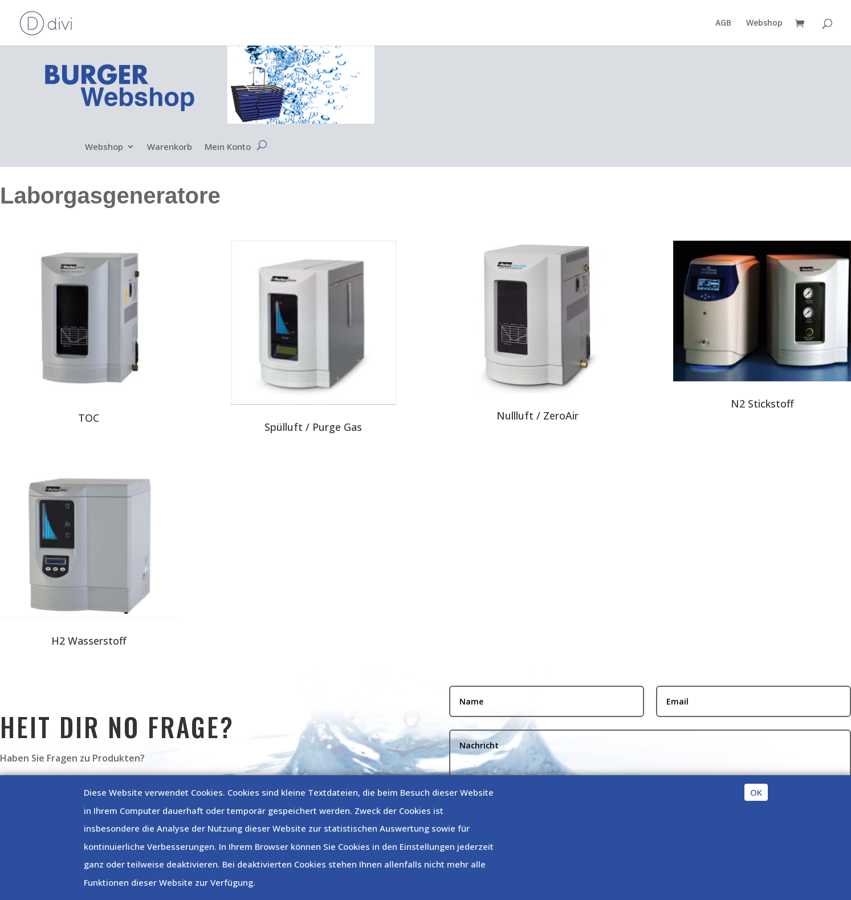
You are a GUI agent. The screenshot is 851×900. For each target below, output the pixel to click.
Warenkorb (169, 147)
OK (756, 792)
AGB (723, 23)
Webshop (764, 23)
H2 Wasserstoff (89, 640)
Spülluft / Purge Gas (313, 427)
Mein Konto (228, 147)
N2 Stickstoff (762, 403)
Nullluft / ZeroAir (537, 415)
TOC (88, 418)
